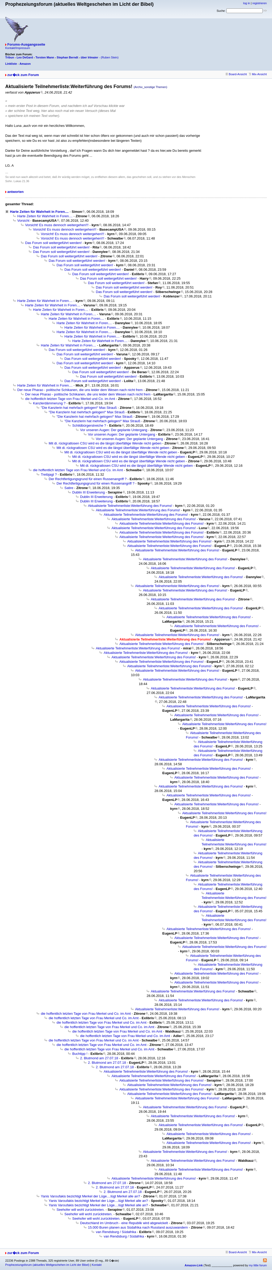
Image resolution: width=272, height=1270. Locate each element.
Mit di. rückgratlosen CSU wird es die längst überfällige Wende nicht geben (105, 443)
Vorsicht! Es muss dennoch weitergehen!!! (56, 225)
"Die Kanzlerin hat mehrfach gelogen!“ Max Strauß (79, 408)
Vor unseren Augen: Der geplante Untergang (113, 430)
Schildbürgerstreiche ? (89, 425)
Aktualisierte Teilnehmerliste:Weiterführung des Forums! (130, 506)
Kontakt (96, 1264)
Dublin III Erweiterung (88, 492)
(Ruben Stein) (110, 57)
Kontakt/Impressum (17, 48)
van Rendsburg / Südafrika (116, 1232)
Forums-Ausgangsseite (26, 44)
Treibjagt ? (49, 474)
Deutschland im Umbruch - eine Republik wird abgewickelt (124, 1223)
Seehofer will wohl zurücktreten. (81, 1210)
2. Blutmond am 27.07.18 (99, 1058)
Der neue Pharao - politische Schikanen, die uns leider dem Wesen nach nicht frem (80, 390)
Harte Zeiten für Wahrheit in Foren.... (39, 212)
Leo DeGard (24, 57)
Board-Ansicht (236, 74)
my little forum (258, 1265)
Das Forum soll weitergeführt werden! (53, 243)
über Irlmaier (89, 57)
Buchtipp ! (79, 1054)
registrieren (259, 3)
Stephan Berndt (67, 57)
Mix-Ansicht (258, 74)
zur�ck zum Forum (23, 75)
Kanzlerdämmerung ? (49, 403)
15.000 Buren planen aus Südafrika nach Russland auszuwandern (138, 1227)
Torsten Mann (45, 57)
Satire (68, 488)
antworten (15, 192)
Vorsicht (23, 220)
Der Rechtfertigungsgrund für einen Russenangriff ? (88, 479)
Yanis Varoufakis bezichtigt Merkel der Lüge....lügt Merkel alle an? (90, 1196)
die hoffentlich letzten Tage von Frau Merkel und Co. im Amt (70, 399)
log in (246, 3)
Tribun (9, 57)
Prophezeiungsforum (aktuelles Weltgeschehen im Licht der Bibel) (47, 1264)
